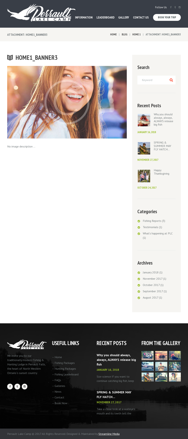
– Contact (58, 397)
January (151, 272)
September (153, 291)
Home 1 (136, 34)
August (150, 297)
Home (113, 34)
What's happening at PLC (158, 233)
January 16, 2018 (146, 132)
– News (56, 391)
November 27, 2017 (147, 159)
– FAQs (56, 380)
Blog (124, 34)
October (151, 285)
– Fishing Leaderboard (65, 374)
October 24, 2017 (146, 187)
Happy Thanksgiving (161, 171)
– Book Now (59, 403)
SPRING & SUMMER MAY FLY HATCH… (162, 146)
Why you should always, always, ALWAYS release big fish (163, 119)
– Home (57, 357)
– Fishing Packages (63, 363)
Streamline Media (109, 434)
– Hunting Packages (64, 368)
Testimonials (150, 227)
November (152, 278)
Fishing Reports (152, 221)
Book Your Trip (167, 17)
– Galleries (58, 386)
